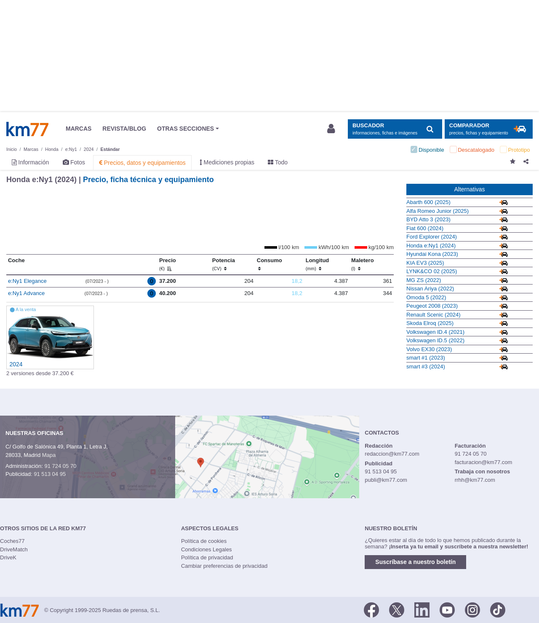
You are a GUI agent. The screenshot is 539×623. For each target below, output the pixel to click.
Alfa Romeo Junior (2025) (437, 211)
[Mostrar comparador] (489, 129)
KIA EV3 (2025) (425, 263)
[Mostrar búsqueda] (395, 129)
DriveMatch (14, 549)
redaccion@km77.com (392, 454)
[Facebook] (371, 609)
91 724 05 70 (60, 466)
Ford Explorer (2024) (431, 237)
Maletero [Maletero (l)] (362, 264)
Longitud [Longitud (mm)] (317, 264)
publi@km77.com (386, 480)
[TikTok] (497, 609)
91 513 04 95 (50, 474)
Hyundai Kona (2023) (432, 254)
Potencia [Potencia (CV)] (223, 264)
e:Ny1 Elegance (27, 281)
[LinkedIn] (422, 609)
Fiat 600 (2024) (424, 228)
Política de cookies (204, 541)
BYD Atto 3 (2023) (428, 219)
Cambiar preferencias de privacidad (224, 566)
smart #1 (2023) (425, 357)
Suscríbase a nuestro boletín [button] (415, 562)
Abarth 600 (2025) (428, 202)
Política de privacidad (207, 557)
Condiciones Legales (206, 549)
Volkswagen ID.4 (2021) (435, 332)
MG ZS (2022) (423, 280)
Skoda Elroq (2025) (430, 323)
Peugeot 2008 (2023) (432, 306)
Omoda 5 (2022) (426, 297)
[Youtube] (447, 609)
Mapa (49, 455)
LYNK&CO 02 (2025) (431, 271)
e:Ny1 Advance (26, 293)
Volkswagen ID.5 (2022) (435, 340)
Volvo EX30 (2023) (429, 349)
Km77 (27, 129)
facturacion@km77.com (483, 462)
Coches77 (12, 541)
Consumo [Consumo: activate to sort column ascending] (269, 264)
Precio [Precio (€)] (167, 264)
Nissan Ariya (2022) (430, 288)
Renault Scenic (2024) (433, 315)
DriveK (8, 557)
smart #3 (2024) (425, 366)
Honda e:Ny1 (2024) (431, 245)
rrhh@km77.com (475, 480)
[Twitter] (396, 609)
